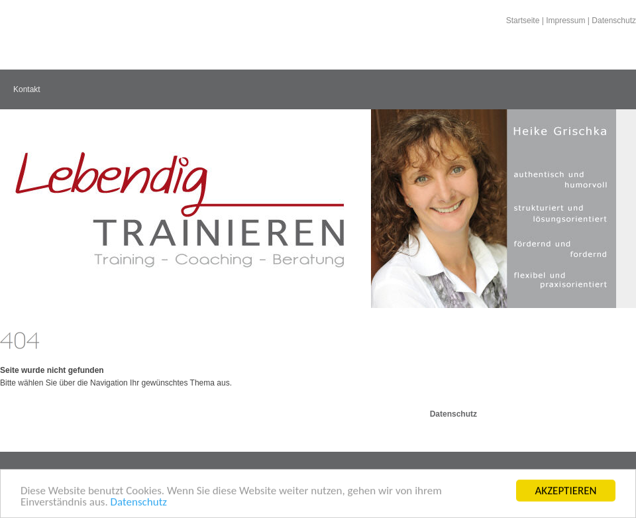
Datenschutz (139, 502)
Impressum (565, 20)
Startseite (523, 20)
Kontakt (26, 89)
